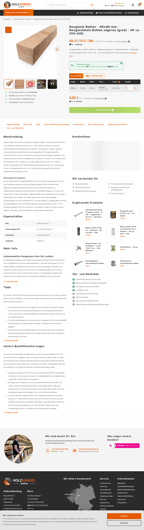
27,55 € (88, 236)
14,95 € (122, 219)
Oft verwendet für (96, 125)
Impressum (121, 500)
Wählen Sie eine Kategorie (18, 13)
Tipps (38, 125)
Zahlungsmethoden (107, 507)
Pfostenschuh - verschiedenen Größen (129, 263)
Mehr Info (27, 125)
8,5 (106, 6)
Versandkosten (105, 490)
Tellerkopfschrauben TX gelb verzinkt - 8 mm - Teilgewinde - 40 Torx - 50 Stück (94, 214)
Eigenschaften (13, 125)
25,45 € (88, 220)
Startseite (7, 20)
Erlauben (124, 516)
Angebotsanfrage (86, 14)
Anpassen (124, 523)
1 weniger (126, 89)
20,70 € (122, 250)
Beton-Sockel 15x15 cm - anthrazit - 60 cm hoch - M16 (94, 231)
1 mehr (134, 89)
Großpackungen (94, 76)
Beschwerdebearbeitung (126, 490)
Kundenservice (133, 14)
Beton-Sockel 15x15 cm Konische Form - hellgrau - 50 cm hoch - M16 (128, 231)
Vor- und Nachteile (15, 129)
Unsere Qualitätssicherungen (56, 125)
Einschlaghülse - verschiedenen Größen (95, 263)
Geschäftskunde (106, 494)
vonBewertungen (116, 6)
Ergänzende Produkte (117, 125)
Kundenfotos (78, 125)
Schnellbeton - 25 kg (128, 248)
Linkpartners (121, 503)
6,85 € (88, 267)
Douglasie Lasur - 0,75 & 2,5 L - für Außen (127, 214)
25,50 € (122, 237)
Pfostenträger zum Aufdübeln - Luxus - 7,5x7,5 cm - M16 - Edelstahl (94, 247)
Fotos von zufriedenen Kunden (110, 14)
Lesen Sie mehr (11, 282)
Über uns (103, 500)
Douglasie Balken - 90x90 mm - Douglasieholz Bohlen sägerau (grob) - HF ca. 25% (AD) (41, 20)
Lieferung (103, 487)
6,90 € (122, 267)
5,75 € (88, 254)
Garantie (103, 510)
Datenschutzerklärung (125, 497)
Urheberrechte (122, 494)
